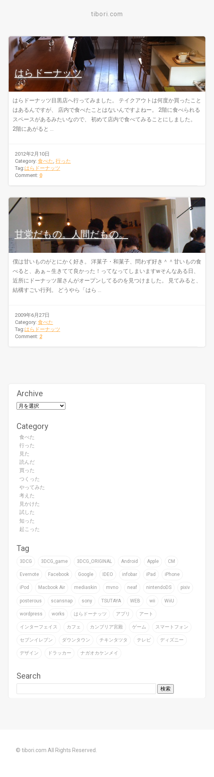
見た (24, 454)
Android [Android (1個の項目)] (129, 561)
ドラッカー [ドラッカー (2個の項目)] (59, 653)
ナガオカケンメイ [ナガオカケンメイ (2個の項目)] (99, 653)
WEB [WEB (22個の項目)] (135, 601)
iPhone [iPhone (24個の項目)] (172, 574)
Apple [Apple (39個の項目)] (153, 561)
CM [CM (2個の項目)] (171, 561)
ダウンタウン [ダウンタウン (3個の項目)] (76, 640)
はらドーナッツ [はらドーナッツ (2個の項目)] (90, 614)
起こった (29, 529)
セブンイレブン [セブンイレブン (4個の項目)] (36, 640)
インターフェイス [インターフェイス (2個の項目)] (39, 627)
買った (27, 470)
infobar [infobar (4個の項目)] (129, 574)
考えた (27, 496)
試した (27, 512)
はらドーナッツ (48, 73)
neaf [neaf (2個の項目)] (132, 587)
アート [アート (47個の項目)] (146, 614)
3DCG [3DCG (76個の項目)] (26, 561)
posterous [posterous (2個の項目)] (31, 601)
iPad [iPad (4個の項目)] (151, 574)
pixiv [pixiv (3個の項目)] (185, 587)
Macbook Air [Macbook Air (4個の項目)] (51, 587)
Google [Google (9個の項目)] (85, 574)
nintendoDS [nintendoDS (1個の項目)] (158, 587)
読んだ (27, 462)
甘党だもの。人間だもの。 (71, 234)
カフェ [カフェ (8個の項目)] (74, 627)
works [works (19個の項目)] (58, 614)
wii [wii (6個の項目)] (152, 601)
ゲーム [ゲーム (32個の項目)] (139, 627)
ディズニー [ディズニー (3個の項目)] (172, 640)
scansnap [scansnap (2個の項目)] (62, 601)
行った (63, 161)
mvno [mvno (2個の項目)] (112, 587)
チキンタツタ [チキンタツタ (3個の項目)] (113, 640)
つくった (29, 479)
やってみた (32, 487)
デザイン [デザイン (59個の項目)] (29, 653)
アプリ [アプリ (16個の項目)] (123, 614)
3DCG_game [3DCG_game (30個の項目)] (54, 561)
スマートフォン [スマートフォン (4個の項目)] (171, 627)
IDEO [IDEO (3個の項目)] (107, 574)
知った (27, 521)
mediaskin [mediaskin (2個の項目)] (85, 587)
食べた (45, 161)
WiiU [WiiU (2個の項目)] (169, 601)
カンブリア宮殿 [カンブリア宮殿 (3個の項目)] (106, 627)
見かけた (29, 504)
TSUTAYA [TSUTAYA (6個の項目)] (111, 601)
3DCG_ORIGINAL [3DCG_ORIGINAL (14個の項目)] (94, 561)
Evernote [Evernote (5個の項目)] (29, 574)
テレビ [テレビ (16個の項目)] (144, 640)
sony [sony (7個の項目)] (87, 601)
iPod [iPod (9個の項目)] (24, 587)
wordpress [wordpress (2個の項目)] (31, 614)
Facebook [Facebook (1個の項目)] (58, 574)
